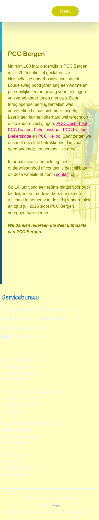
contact (63, 174)
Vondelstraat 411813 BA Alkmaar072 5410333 (19, 373)
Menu (65, 11)
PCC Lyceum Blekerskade (27, 423)
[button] (65, 11)
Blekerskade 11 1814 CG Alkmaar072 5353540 (19, 436)
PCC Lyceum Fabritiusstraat (34, 130)
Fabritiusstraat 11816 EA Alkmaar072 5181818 (19, 405)
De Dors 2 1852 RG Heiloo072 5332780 (17, 468)
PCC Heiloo (49, 136)
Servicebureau (20, 297)
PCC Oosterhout (71, 123)
